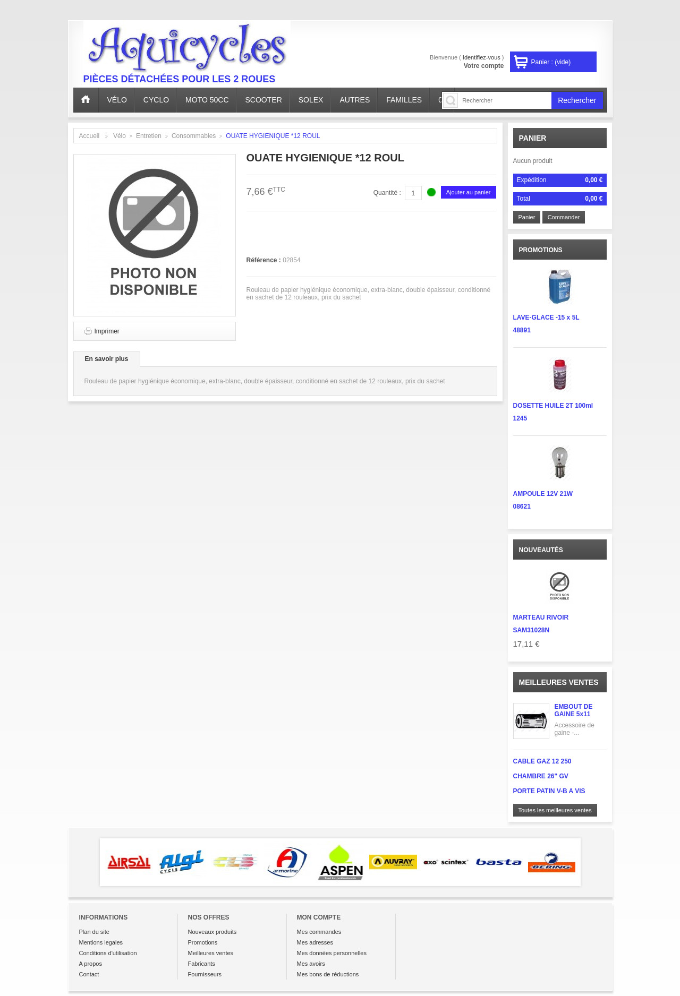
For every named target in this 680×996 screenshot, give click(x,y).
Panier (533, 138)
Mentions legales (101, 942)
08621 (522, 506)
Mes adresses (315, 942)
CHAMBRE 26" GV (540, 776)
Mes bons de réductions (328, 974)
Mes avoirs (311, 963)
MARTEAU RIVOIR (541, 617)
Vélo (119, 136)
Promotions (203, 942)
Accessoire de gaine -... (574, 729)
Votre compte (484, 66)
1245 (520, 418)
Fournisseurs (205, 974)
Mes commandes (319, 932)
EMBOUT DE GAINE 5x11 (574, 710)
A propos (90, 963)
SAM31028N (531, 630)
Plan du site (94, 932)
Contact (89, 974)
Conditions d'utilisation (108, 953)
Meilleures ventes (559, 682)
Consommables (194, 136)
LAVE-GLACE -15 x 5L (546, 317)
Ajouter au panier (468, 192)
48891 (522, 330)
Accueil (89, 136)
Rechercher (577, 100)
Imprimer (107, 331)
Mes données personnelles (332, 953)
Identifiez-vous (481, 57)
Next (596, 862)
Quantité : (387, 192)
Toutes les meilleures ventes (555, 810)
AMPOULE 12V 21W (543, 493)
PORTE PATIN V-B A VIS (549, 791)
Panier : (551, 62)
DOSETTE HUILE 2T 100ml (553, 405)
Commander (564, 217)
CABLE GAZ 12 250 (542, 761)
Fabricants (201, 963)
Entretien (149, 136)
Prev (84, 862)
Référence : (264, 260)
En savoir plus (107, 359)
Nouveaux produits (212, 932)
